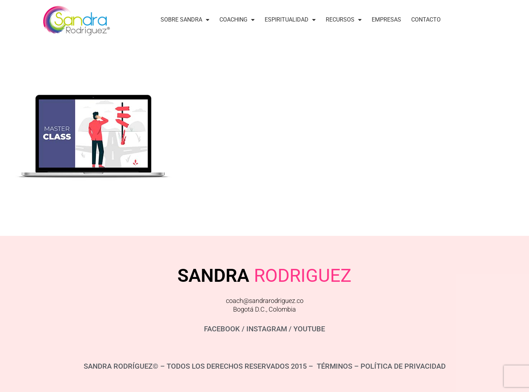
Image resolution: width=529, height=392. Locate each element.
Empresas (386, 19)
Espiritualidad (290, 19)
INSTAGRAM (266, 329)
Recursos (344, 19)
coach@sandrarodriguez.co (264, 300)
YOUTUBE (309, 329)
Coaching (237, 19)
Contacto (426, 19)
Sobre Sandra (185, 19)
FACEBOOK (222, 329)
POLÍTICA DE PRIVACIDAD (403, 366)
